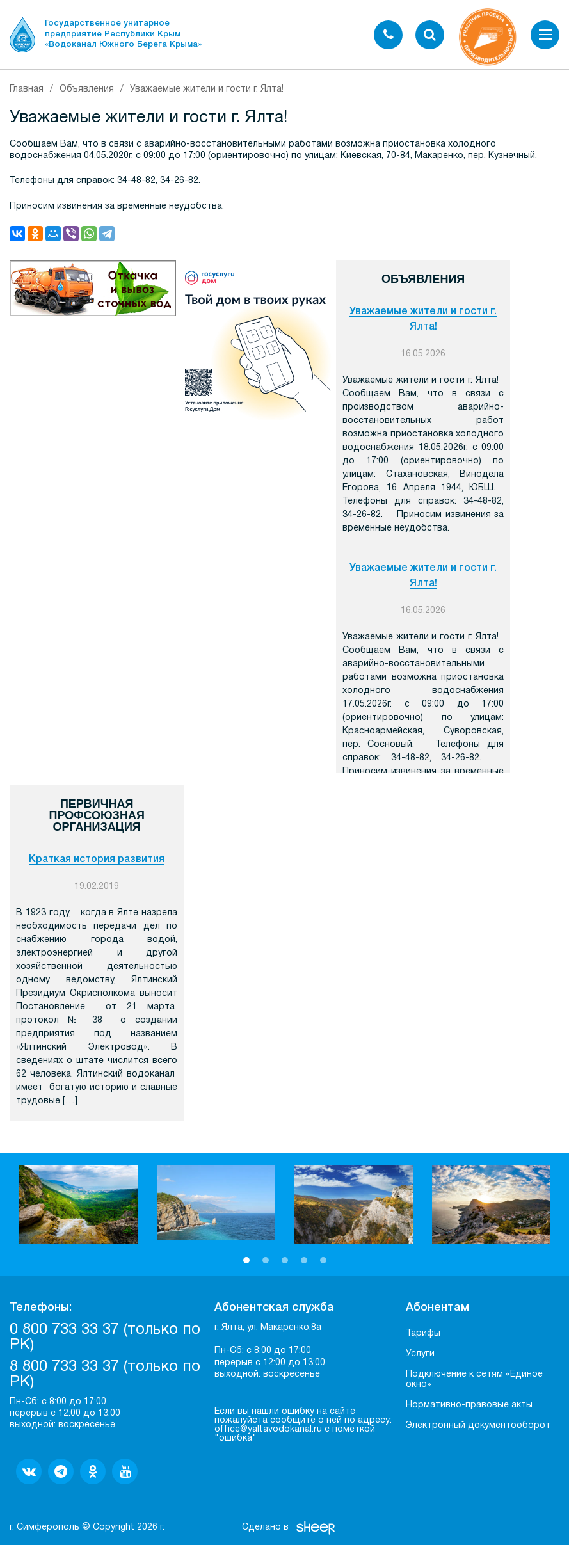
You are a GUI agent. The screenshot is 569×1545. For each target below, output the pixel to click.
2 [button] (265, 1260)
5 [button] (323, 1260)
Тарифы (423, 1333)
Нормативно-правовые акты (469, 1405)
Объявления (87, 89)
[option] (78, 1204)
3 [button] (285, 1260)
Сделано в (265, 1527)
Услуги (420, 1354)
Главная (27, 89)
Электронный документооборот (478, 1425)
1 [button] (246, 1260)
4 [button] (304, 1260)
